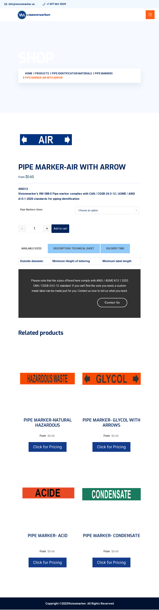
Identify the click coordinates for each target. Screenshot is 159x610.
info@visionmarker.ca (22, 4)
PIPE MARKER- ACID (47, 536)
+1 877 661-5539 (56, 4)
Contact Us (112, 303)
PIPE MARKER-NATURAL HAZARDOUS (48, 423)
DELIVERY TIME (115, 248)
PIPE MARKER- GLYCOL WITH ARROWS (111, 423)
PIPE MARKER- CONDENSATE (111, 536)
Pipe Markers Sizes (31, 209)
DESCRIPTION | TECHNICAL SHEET (73, 248)
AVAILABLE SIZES (31, 248)
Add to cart (60, 229)
